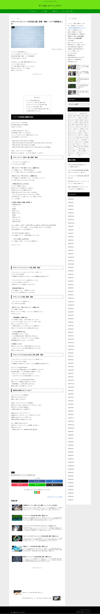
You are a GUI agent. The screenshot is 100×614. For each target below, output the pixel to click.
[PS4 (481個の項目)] (75, 116)
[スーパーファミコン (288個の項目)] (73, 118)
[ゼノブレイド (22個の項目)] (72, 153)
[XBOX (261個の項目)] (86, 118)
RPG (13, 472)
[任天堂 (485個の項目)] (70, 116)
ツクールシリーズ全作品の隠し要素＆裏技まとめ (78, 177)
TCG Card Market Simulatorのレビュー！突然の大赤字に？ (77, 165)
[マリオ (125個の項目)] (87, 125)
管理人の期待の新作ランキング (77, 27)
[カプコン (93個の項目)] (77, 129)
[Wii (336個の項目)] (87, 116)
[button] (54, 484)
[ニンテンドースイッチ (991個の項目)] (74, 114)
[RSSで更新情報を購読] (38, 492)
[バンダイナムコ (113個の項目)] (80, 127)
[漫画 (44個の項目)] (78, 138)
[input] (79, 18)
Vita (16, 475)
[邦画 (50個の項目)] (87, 135)
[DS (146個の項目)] (74, 125)
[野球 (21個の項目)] (73, 155)
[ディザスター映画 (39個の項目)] (85, 138)
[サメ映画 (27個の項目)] (81, 146)
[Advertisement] (37, 84)
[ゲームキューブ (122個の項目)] (72, 127)
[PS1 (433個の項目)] (79, 116)
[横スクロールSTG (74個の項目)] (84, 129)
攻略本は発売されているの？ (34, 111)
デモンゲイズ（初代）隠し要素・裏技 (36, 102)
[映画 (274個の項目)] (81, 118)
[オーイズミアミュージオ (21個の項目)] (83, 153)
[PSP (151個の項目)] (70, 125)
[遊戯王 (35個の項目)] (86, 142)
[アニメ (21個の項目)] (83, 155)
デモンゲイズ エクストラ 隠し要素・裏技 (37, 104)
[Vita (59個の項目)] (86, 133)
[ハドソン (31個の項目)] (80, 144)
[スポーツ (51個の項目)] (82, 135)
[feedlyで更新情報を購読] (35, 492)
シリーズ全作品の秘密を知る (33, 100)
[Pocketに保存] (19, 484)
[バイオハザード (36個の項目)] (80, 142)
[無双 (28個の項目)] (76, 146)
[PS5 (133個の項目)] (78, 125)
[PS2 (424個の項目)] (84, 116)
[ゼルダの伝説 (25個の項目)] (84, 149)
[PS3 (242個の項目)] (78, 120)
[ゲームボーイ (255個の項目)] (71, 120)
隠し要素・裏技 (31, 475)
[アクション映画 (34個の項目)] (72, 144)
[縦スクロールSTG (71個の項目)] (73, 133)
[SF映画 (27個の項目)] (86, 146)
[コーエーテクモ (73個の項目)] (73, 131)
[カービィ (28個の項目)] (71, 146)
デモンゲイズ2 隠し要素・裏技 (35, 106)
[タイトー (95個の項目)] (71, 129)
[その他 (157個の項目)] (86, 122)
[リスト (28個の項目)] (86, 144)
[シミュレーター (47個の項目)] (72, 138)
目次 (35, 97)
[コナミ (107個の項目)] (86, 127)
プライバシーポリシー (85, 609)
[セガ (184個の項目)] (87, 120)
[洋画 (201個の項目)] (82, 120)
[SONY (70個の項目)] (81, 133)
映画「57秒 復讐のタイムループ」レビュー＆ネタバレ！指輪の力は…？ (78, 188)
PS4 (13, 475)
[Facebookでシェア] (37, 481)
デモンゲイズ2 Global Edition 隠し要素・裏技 (38, 108)
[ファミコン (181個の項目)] (71, 122)
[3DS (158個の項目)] (82, 122)
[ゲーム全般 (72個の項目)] (84, 131)
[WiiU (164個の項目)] (77, 122)
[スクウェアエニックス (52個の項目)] (73, 135)
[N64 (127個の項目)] (82, 125)
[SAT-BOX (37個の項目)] (85, 140)
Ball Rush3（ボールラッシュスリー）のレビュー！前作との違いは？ (78, 182)
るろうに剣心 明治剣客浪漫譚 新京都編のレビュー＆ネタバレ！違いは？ (78, 171)
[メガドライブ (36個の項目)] (71, 142)
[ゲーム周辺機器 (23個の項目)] (84, 151)
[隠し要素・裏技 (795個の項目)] (84, 114)
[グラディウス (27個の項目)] (73, 149)
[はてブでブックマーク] (54, 481)
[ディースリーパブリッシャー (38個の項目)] (75, 140)
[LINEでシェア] (37, 484)
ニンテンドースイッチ (22, 475)
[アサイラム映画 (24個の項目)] (73, 151)
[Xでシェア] (19, 481)
